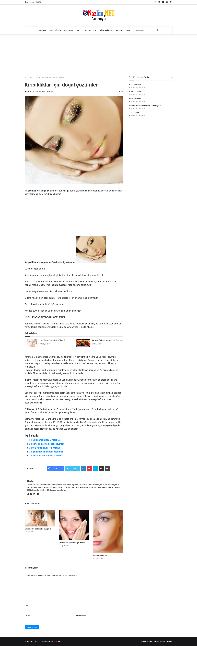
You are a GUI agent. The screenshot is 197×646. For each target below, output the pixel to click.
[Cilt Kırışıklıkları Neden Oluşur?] (32, 343)
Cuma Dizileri (134, 113)
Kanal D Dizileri (135, 99)
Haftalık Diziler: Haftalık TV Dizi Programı (145, 106)
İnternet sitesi (81, 615)
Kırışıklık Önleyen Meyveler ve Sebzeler (107, 340)
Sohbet (119, 30)
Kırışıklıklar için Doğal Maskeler (45, 440)
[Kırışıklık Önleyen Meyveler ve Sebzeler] (83, 343)
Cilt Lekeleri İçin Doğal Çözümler (45, 455)
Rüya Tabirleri (106, 30)
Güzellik (37, 77)
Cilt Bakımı (69, 30)
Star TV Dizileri (135, 84)
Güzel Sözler (55, 30)
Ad (26, 606)
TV (78, 30)
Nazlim (29, 92)
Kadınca (42, 30)
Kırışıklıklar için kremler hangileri (38, 529)
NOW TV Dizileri (135, 92)
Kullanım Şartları (153, 641)
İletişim (169, 641)
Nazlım (60, 641)
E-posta (28, 615)
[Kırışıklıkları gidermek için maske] (74, 525)
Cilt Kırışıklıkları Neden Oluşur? (52, 340)
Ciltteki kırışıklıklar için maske (44, 447)
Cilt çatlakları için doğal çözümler (46, 451)
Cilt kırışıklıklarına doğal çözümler (46, 443)
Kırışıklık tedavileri (100, 556)
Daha (127, 30)
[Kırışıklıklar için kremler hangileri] (40, 518)
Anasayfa (29, 77)
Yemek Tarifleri (89, 30)
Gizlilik (162, 641)
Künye (143, 641)
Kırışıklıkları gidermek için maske (72, 543)
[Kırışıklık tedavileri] (108, 531)
